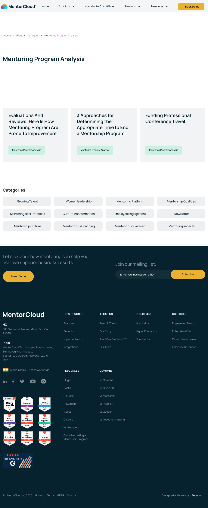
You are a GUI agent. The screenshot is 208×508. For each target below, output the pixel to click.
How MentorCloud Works (99, 6)
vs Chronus (106, 380)
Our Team (105, 347)
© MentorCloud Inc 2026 (17, 495)
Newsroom (70, 403)
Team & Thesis (108, 323)
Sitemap (72, 495)
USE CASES (179, 314)
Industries (143, 314)
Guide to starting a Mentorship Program (76, 437)
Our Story (105, 331)
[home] (18, 6)
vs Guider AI (107, 388)
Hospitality (142, 323)
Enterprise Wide (181, 331)
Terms (50, 495)
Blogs (67, 380)
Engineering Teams (183, 323)
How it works (73, 314)
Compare (106, 370)
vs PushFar (106, 403)
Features (69, 323)
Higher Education (146, 331)
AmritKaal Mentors (113, 339)
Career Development (184, 339)
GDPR (60, 495)
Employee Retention (184, 347)
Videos (67, 411)
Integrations (71, 347)
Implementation (73, 339)
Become (196, 495)
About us (106, 314)
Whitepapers (71, 427)
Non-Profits (143, 339)
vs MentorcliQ (108, 396)
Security (69, 331)
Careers (68, 419)
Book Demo (18, 276)
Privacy (39, 495)
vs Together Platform (112, 419)
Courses (68, 396)
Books (67, 388)
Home (45, 6)
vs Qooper (106, 411)
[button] (67, 7)
